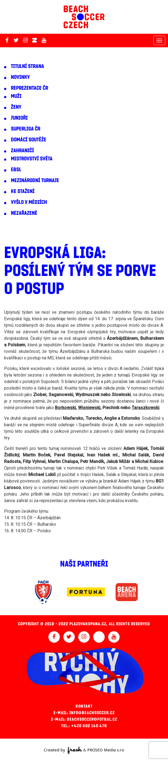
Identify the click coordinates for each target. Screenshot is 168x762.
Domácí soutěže (28, 139)
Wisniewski (89, 407)
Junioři (19, 118)
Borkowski (65, 407)
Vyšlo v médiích (29, 202)
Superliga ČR (25, 129)
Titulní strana (27, 66)
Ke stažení (23, 191)
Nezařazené (24, 213)
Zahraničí (22, 150)
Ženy (16, 107)
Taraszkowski (145, 407)
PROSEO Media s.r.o (105, 749)
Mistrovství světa (31, 158)
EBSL (16, 169)
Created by (63, 750)
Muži (16, 96)
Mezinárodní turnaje (35, 180)
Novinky (20, 77)
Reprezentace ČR (29, 88)
